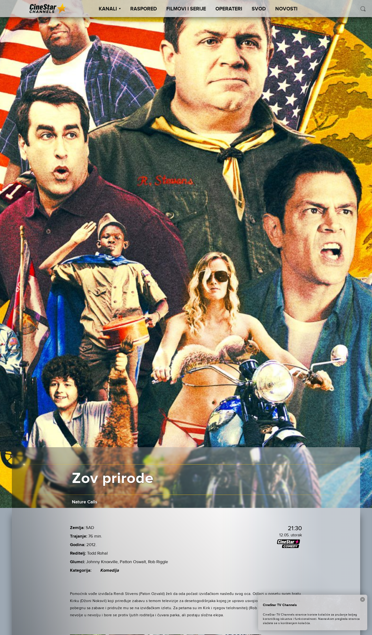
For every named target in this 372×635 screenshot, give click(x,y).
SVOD (259, 9)
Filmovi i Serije (186, 9)
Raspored (143, 9)
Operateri (228, 9)
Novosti (286, 9)
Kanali (110, 9)
